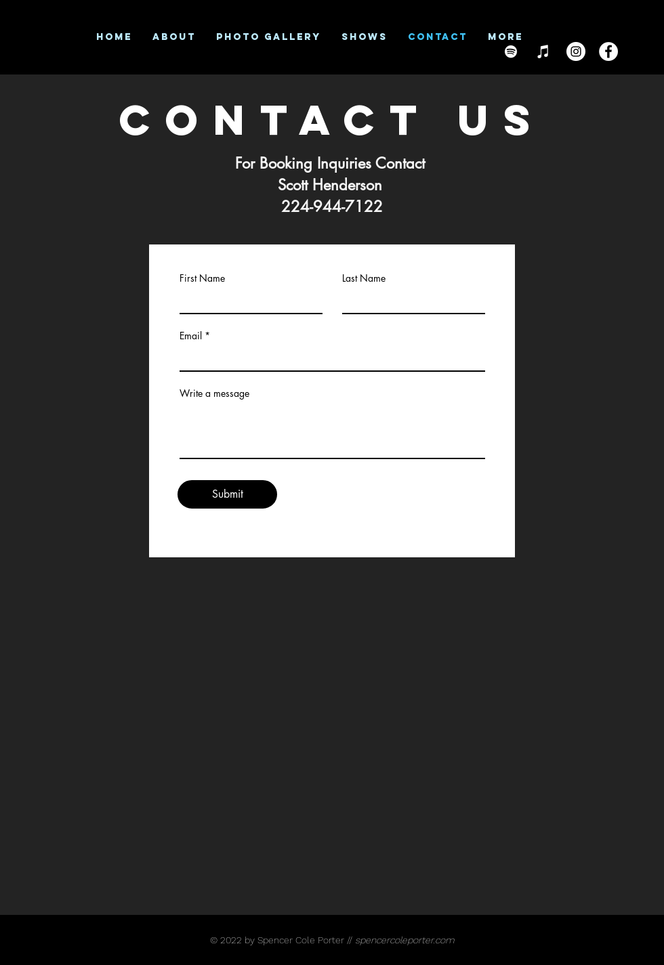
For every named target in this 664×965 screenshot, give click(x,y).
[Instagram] (575, 51)
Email (191, 336)
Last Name (364, 278)
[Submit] (227, 494)
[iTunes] (543, 51)
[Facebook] (608, 51)
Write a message (214, 393)
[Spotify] (510, 51)
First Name (202, 278)
